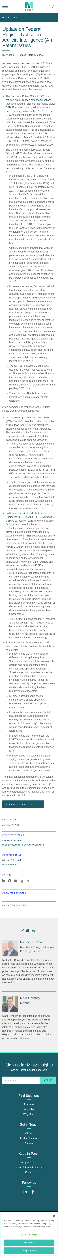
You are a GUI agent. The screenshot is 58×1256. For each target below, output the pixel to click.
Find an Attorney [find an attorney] (29, 1138)
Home (5, 17)
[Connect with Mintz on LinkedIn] (25, 1193)
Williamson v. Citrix (41, 591)
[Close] (53, 1216)
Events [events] (29, 1172)
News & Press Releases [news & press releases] (29, 1167)
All (15, 17)
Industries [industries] (29, 1109)
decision (10, 168)
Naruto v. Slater (14, 546)
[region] (29, 1233)
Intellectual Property (12, 840)
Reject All (29, 1243)
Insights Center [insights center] (29, 1162)
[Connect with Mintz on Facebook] (33, 1193)
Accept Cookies (29, 1250)
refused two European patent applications (28, 100)
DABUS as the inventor (18, 107)
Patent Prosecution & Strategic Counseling (23, 844)
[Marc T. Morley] (10, 1004)
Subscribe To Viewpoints (23, 804)
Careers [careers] (29, 1143)
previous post (27, 63)
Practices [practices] (29, 1104)
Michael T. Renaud (16, 55)
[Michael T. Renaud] (10, 948)
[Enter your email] (29, 1080)
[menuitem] (6, 17)
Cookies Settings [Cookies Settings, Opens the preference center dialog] (29, 1235)
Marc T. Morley (36, 55)
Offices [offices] (29, 1133)
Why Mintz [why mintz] (29, 1114)
